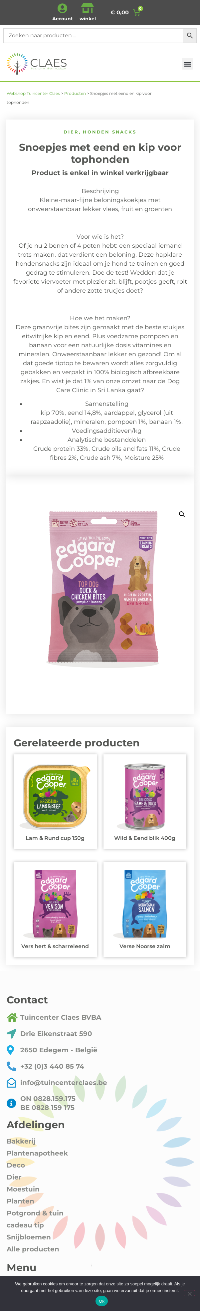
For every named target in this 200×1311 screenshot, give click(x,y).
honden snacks (109, 131)
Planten (20, 1201)
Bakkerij (21, 1141)
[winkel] (88, 8)
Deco (16, 1165)
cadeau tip (25, 1225)
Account (62, 19)
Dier (71, 131)
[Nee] (189, 1293)
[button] (187, 64)
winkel (88, 19)
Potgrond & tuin (35, 1213)
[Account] (63, 8)
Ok (101, 1301)
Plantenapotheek (37, 1153)
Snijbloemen (29, 1237)
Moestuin (23, 1189)
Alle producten (33, 1249)
